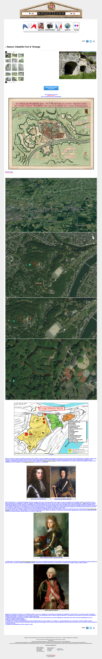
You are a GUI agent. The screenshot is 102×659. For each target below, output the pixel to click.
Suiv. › (14, 52)
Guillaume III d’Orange (29, 462)
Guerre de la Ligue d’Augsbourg (49, 460)
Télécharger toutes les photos (51, 88)
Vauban (84, 503)
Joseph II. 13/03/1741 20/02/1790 (51, 610)
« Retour (83, 627)
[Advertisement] (51, 37)
